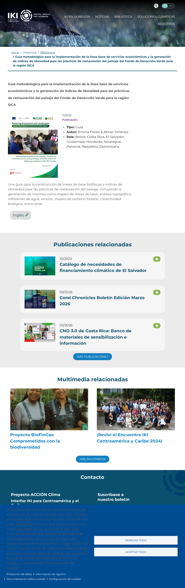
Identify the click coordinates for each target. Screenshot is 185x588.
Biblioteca (123, 16)
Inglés (18, 215)
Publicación (70, 119)
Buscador (156, 6)
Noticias (102, 16)
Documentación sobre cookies (26, 579)
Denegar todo (136, 540)
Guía (79, 127)
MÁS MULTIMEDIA (92, 459)
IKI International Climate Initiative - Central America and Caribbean (29, 15)
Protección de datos (19, 574)
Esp (165, 6)
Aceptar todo (136, 552)
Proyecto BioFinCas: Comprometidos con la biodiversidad (35, 441)
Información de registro (51, 574)
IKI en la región (77, 16)
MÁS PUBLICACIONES (92, 356)
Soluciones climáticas (156, 16)
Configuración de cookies (65, 579)
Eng (171, 6)
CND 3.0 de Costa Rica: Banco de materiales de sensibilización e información (96, 337)
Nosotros (166, 24)
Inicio (15, 52)
